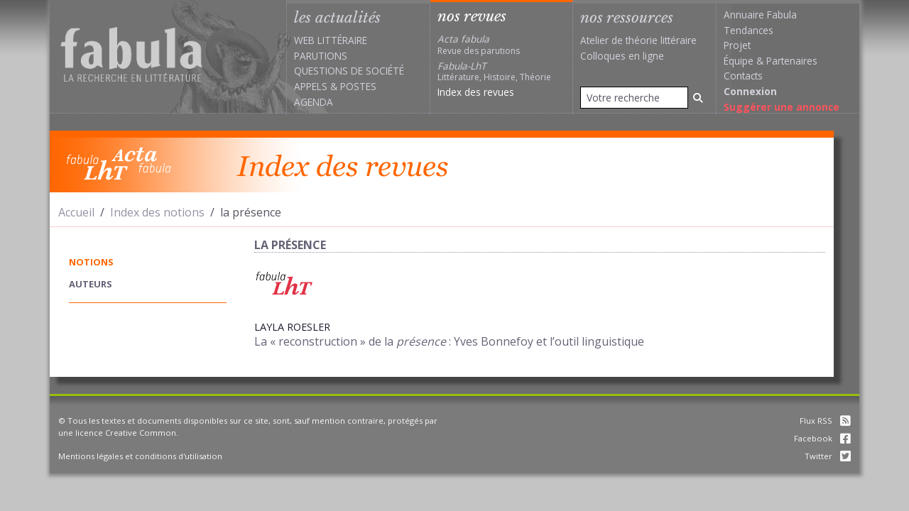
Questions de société (349, 70)
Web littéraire (330, 40)
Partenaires (791, 60)
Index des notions (157, 212)
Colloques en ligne (622, 55)
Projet (737, 45)
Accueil (76, 212)
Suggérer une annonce (781, 107)
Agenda (313, 102)
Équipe (738, 60)
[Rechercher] (698, 98)
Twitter (828, 456)
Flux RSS (825, 420)
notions (91, 262)
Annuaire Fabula (760, 14)
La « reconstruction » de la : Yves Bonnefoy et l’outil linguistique (449, 341)
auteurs (90, 284)
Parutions (320, 55)
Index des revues (475, 92)
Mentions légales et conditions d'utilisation (140, 456)
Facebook (822, 438)
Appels (310, 86)
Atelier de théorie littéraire (638, 40)
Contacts (743, 75)
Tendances (748, 30)
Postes (358, 86)
